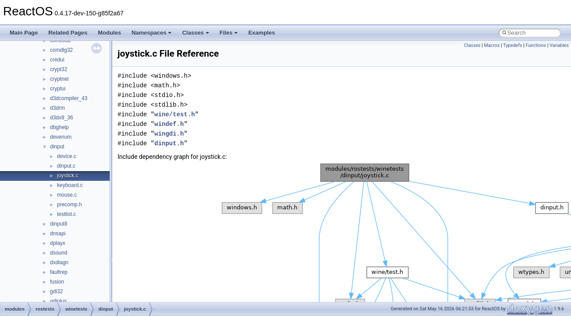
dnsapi (57, 233)
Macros (492, 45)
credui (57, 60)
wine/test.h (174, 114)
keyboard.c (70, 185)
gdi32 (56, 291)
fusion (57, 282)
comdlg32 (61, 50)
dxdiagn (59, 262)
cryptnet (59, 79)
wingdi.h (169, 133)
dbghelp (59, 127)
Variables (559, 45)
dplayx (57, 243)
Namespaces (152, 32)
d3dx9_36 (61, 118)
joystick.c (68, 175)
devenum (60, 137)
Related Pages (67, 32)
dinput (57, 147)
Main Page (24, 32)
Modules (109, 32)
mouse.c (67, 195)
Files (229, 32)
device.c (66, 156)
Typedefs (512, 45)
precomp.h (69, 204)
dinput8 (58, 224)
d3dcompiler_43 (68, 98)
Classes (195, 32)
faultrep (59, 272)
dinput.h (169, 143)
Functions (535, 45)
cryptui (57, 89)
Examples (261, 32)
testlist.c (66, 214)
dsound (58, 253)
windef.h (169, 124)
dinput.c (66, 166)
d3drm (57, 108)
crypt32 (58, 69)
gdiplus (58, 301)
